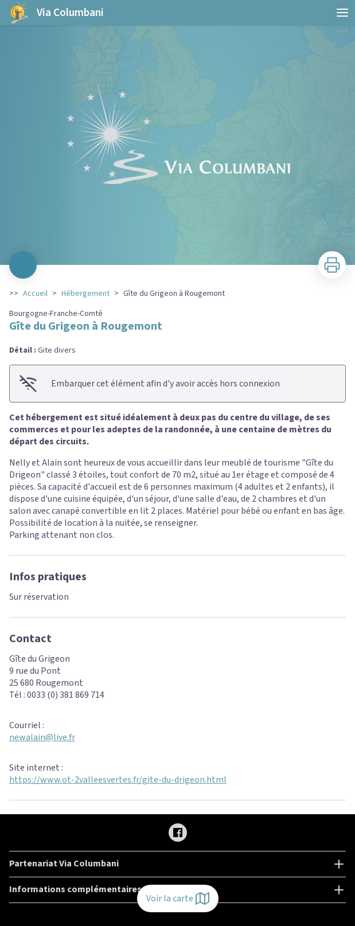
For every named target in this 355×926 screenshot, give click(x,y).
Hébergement (85, 293)
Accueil (35, 293)
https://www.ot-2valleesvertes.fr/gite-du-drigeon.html (118, 779)
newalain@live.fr (42, 737)
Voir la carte (177, 898)
